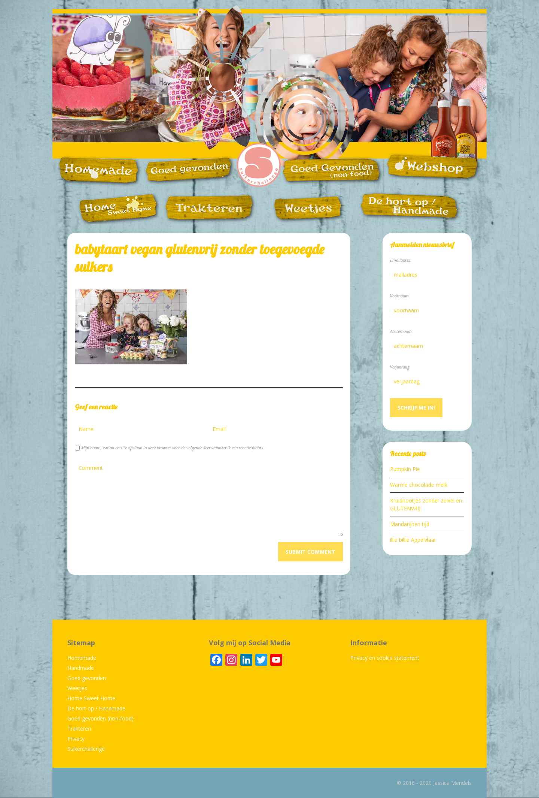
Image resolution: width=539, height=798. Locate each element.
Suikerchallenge (86, 748)
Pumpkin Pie (405, 469)
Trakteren (79, 728)
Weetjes (77, 688)
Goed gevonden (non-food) (100, 718)
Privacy (76, 738)
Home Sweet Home (91, 698)
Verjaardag (399, 367)
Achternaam (401, 331)
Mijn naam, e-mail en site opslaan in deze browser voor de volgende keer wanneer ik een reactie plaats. (172, 447)
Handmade (80, 667)
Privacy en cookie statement (384, 657)
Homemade (81, 657)
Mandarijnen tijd (409, 524)
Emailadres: (400, 260)
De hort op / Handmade (96, 708)
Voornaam (399, 295)
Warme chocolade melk (418, 484)
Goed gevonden (86, 678)
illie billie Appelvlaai (412, 539)
